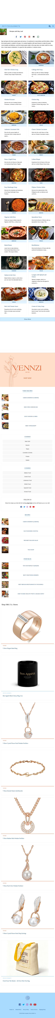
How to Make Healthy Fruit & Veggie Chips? (31, 592)
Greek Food (27, 475)
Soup (14, 65)
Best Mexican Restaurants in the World (31, 583)
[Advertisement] (27, 12)
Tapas (27, 447)
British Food (27, 482)
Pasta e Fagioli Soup (9, 159)
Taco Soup (31, 548)
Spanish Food (27, 486)
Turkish (14, 300)
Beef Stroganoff (31, 424)
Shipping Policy (42, 1008)
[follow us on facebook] (21, 505)
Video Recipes (27, 389)
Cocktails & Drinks (27, 451)
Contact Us (11, 1008)
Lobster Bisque (36, 159)
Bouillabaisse (35, 245)
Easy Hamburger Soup (10, 187)
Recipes (27, 513)
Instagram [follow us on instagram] (27, 1003)
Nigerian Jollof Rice (9, 217)
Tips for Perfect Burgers (31, 564)
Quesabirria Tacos (36, 217)
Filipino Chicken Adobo (38, 187)
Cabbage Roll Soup (37, 69)
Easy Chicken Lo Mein (30, 415)
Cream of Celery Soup (38, 305)
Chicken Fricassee (9, 99)
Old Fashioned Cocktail (31, 529)
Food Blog (27, 557)
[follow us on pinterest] (30, 505)
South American (41, 95)
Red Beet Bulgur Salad (31, 539)
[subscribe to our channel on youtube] (34, 505)
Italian (41, 125)
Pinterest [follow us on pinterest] (31, 1003)
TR (53, 26)
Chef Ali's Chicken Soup (11, 69)
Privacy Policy (26, 1008)
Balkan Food (27, 471)
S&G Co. (34, 1011)
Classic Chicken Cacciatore (39, 129)
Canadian (14, 270)
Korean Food (27, 490)
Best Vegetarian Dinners (30, 573)
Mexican (41, 212)
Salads (27, 458)
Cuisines (27, 466)
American (14, 125)
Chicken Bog (35, 99)
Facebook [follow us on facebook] (19, 1003)
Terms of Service (34, 1008)
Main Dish (27, 440)
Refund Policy (18, 1008)
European (41, 65)
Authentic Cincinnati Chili (11, 129)
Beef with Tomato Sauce (11, 305)
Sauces (27, 443)
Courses (27, 435)
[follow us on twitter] (24, 505)
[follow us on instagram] (27, 505)
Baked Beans (8, 245)
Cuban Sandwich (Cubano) (31, 396)
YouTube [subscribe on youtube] (35, 1003)
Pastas (27, 455)
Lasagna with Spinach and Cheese (41, 275)
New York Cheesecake (31, 405)
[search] (50, 26)
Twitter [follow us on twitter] (23, 1003)
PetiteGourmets (11, 26)
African (14, 212)
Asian (41, 183)
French (14, 95)
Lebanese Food (27, 479)
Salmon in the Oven (9, 275)
